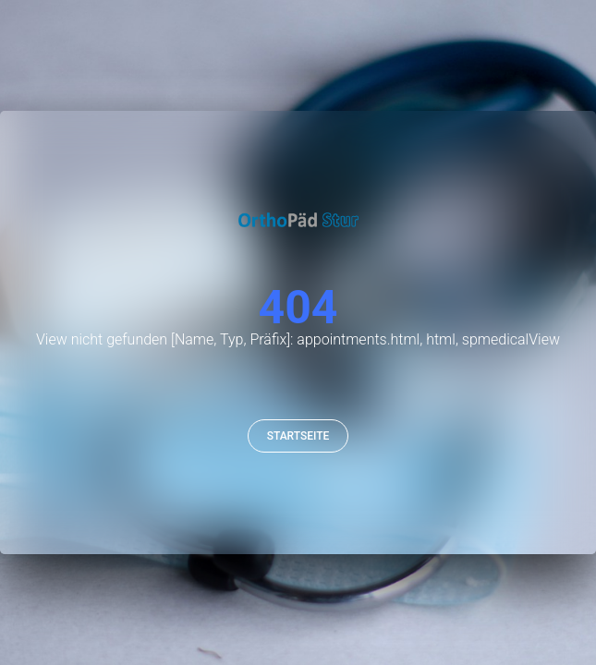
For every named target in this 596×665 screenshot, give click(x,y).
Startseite (298, 435)
